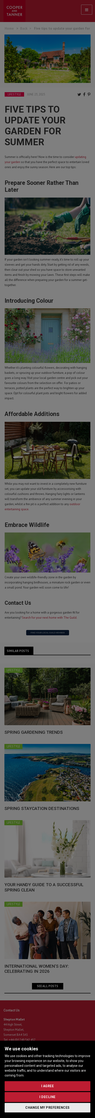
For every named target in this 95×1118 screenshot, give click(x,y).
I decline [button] (47, 1097)
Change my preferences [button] (47, 1107)
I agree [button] (47, 1086)
